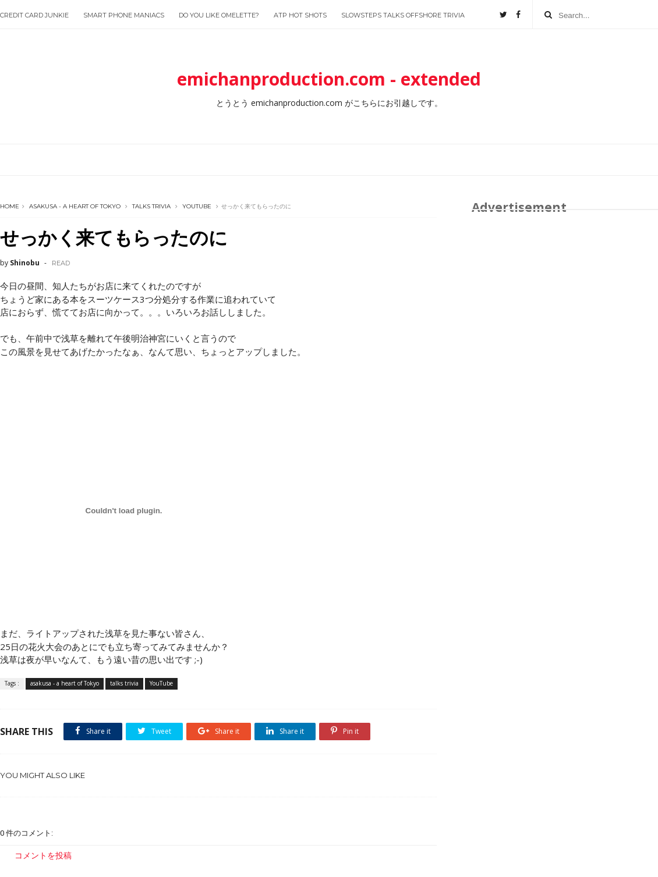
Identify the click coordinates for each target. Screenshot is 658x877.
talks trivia (151, 206)
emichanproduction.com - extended (329, 79)
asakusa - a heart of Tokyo (75, 206)
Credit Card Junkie (34, 15)
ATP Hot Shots (300, 15)
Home (9, 206)
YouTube (196, 206)
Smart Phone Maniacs (123, 15)
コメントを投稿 (43, 855)
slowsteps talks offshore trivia (403, 15)
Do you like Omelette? (219, 15)
